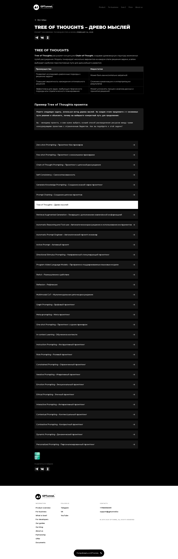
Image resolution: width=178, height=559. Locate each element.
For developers (42, 519)
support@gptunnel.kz (109, 512)
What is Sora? (41, 516)
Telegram (65, 508)
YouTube (64, 516)
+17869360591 (105, 508)
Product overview (43, 508)
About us (39, 531)
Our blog (39, 527)
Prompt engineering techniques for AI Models (56, 32)
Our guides (40, 523)
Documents (40, 543)
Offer (38, 539)
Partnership (41, 535)
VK (62, 512)
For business (41, 512)
